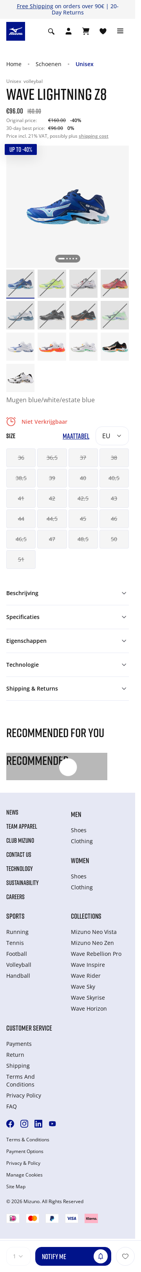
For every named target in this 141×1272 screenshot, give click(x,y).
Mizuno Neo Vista (94, 932)
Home (14, 64)
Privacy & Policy (23, 1163)
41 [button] (21, 498)
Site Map (15, 1186)
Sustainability (22, 883)
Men (76, 814)
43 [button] (114, 498)
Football (16, 953)
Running (17, 932)
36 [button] (21, 457)
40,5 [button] (113, 478)
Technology (19, 869)
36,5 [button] (52, 457)
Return (15, 1054)
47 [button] (52, 539)
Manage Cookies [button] (24, 1175)
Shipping (18, 1065)
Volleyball (18, 964)
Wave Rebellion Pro (96, 953)
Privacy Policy (23, 1095)
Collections (86, 916)
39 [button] (52, 478)
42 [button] (52, 498)
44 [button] (21, 518)
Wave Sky (83, 986)
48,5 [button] (83, 539)
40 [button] (83, 478)
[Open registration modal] (68, 31)
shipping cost (93, 136)
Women (80, 860)
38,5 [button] (21, 478)
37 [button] (83, 457)
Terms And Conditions (20, 1080)
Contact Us (18, 854)
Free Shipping (35, 6)
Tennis (15, 942)
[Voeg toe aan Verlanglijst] (125, 1256)
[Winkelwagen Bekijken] (85, 31)
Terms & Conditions (27, 1139)
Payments (19, 1043)
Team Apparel (21, 826)
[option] (20, 284)
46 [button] (114, 518)
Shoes (79, 830)
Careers (15, 897)
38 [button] (114, 457)
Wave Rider (86, 975)
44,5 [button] (52, 518)
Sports (15, 916)
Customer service (29, 1028)
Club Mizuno (20, 840)
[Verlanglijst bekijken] (103, 31)
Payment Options (24, 1151)
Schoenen (48, 64)
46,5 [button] (21, 539)
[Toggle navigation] (120, 31)
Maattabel (76, 436)
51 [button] (21, 559)
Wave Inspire (88, 964)
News (12, 812)
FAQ (11, 1106)
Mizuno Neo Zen (92, 942)
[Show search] (51, 31)
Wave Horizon (89, 1008)
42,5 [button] (83, 498)
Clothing (82, 841)
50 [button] (114, 539)
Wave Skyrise (88, 997)
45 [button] (83, 518)
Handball (18, 975)
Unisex (85, 64)
